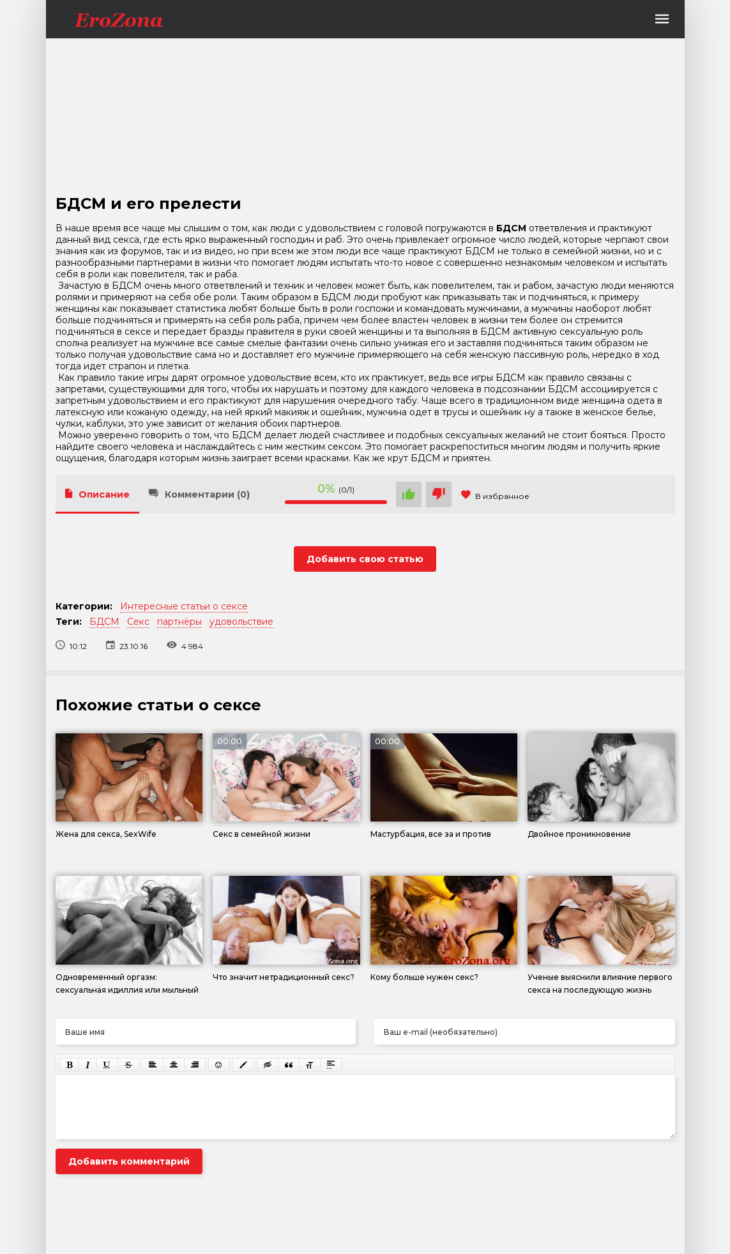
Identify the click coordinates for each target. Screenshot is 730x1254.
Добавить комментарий (129, 1161)
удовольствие (241, 621)
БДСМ (104, 621)
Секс (138, 621)
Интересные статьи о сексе (184, 606)
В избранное (495, 496)
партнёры (179, 621)
